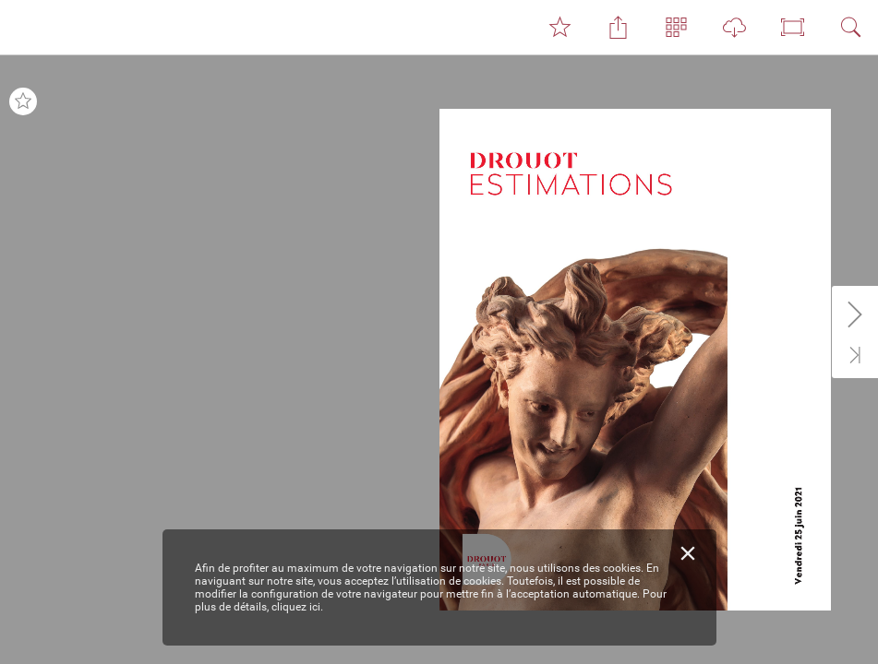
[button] (559, 27)
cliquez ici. (297, 606)
